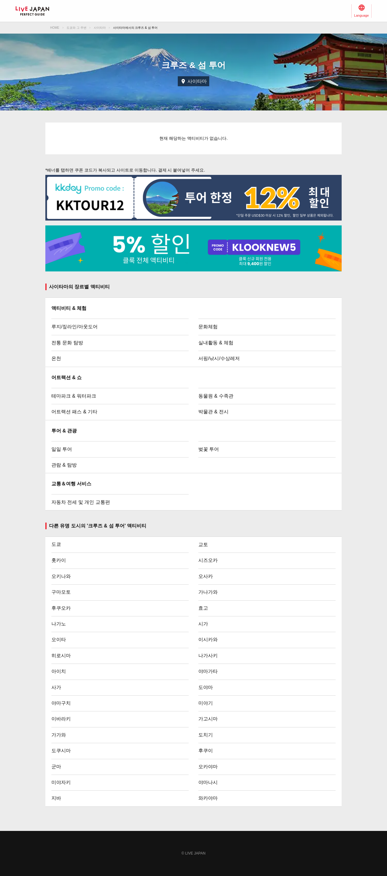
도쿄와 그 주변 (76, 27)
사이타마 (100, 27)
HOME (54, 27)
